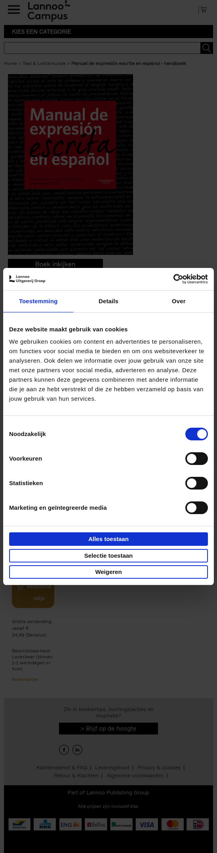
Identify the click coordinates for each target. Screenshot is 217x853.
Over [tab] (179, 301)
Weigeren (108, 571)
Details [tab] (108, 301)
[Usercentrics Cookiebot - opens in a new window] (173, 279)
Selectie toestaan (108, 555)
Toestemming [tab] (38, 301)
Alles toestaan (108, 539)
